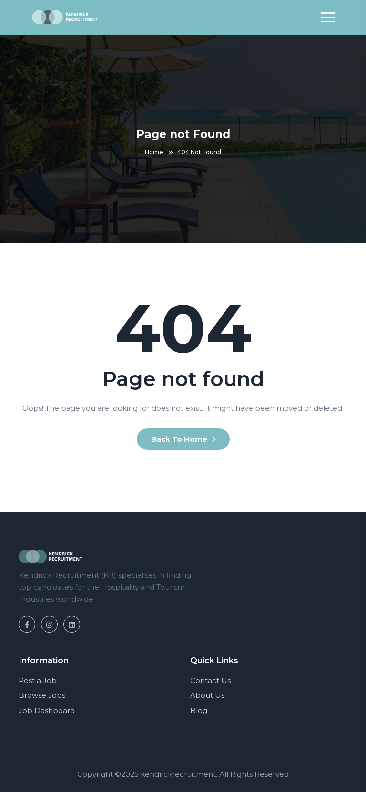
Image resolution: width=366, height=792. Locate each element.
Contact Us (210, 680)
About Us (207, 695)
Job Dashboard (47, 710)
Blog (198, 710)
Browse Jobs (42, 695)
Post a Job (38, 680)
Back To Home (183, 439)
